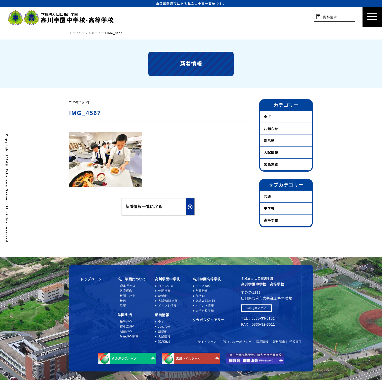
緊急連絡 (271, 164)
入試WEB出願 (168, 300)
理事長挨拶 (127, 286)
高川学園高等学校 (206, 279)
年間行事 (164, 290)
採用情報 (262, 341)
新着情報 (162, 315)
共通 (267, 196)
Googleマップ (256, 308)
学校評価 (295, 341)
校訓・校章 (127, 296)
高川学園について (132, 279)
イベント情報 (167, 305)
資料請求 (279, 341)
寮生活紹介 (127, 326)
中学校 (269, 208)
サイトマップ (207, 341)
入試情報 (271, 153)
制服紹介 (126, 331)
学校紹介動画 (129, 336)
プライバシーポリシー (236, 341)
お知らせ (271, 129)
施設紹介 (126, 321)
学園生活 (125, 315)
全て (267, 117)
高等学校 (271, 220)
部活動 (269, 141)
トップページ (91, 279)
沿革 (123, 305)
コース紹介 (166, 286)
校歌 (123, 300)
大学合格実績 (205, 310)
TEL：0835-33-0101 (258, 318)
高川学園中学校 (167, 279)
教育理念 (126, 290)
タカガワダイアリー (208, 320)
